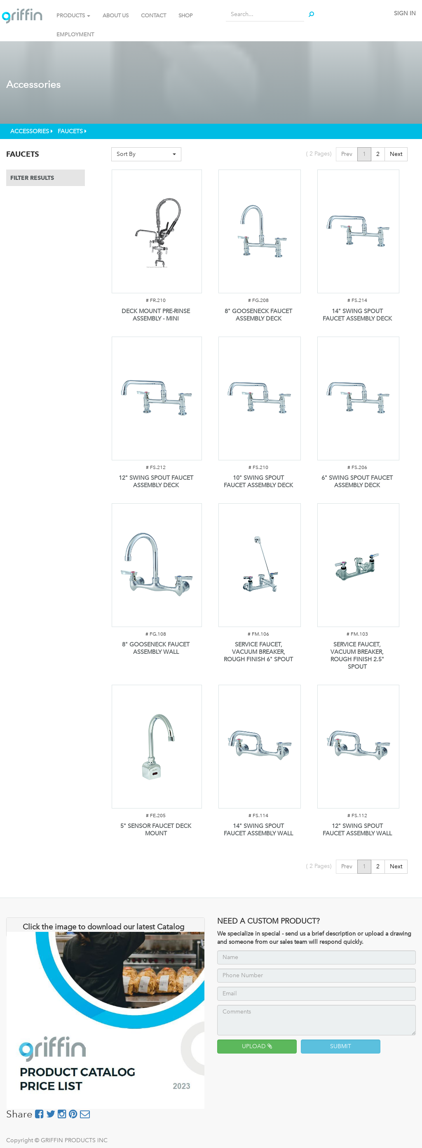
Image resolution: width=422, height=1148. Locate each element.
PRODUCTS (73, 15)
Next (396, 154)
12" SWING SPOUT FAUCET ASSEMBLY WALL (357, 830)
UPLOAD (257, 1046)
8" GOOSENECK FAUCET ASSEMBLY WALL (156, 648)
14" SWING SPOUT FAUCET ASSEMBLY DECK (357, 315)
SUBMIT (340, 1046)
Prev (346, 154)
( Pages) (318, 153)
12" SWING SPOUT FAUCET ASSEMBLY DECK (156, 481)
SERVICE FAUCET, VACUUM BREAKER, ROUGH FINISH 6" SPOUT (258, 652)
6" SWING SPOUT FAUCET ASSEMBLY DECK (357, 481)
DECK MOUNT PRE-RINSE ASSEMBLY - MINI (156, 315)
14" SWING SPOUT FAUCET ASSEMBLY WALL (258, 830)
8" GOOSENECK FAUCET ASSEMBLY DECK (258, 315)
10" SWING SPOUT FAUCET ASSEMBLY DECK (258, 481)
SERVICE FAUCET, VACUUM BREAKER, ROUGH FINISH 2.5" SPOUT (357, 655)
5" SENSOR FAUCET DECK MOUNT (155, 830)
